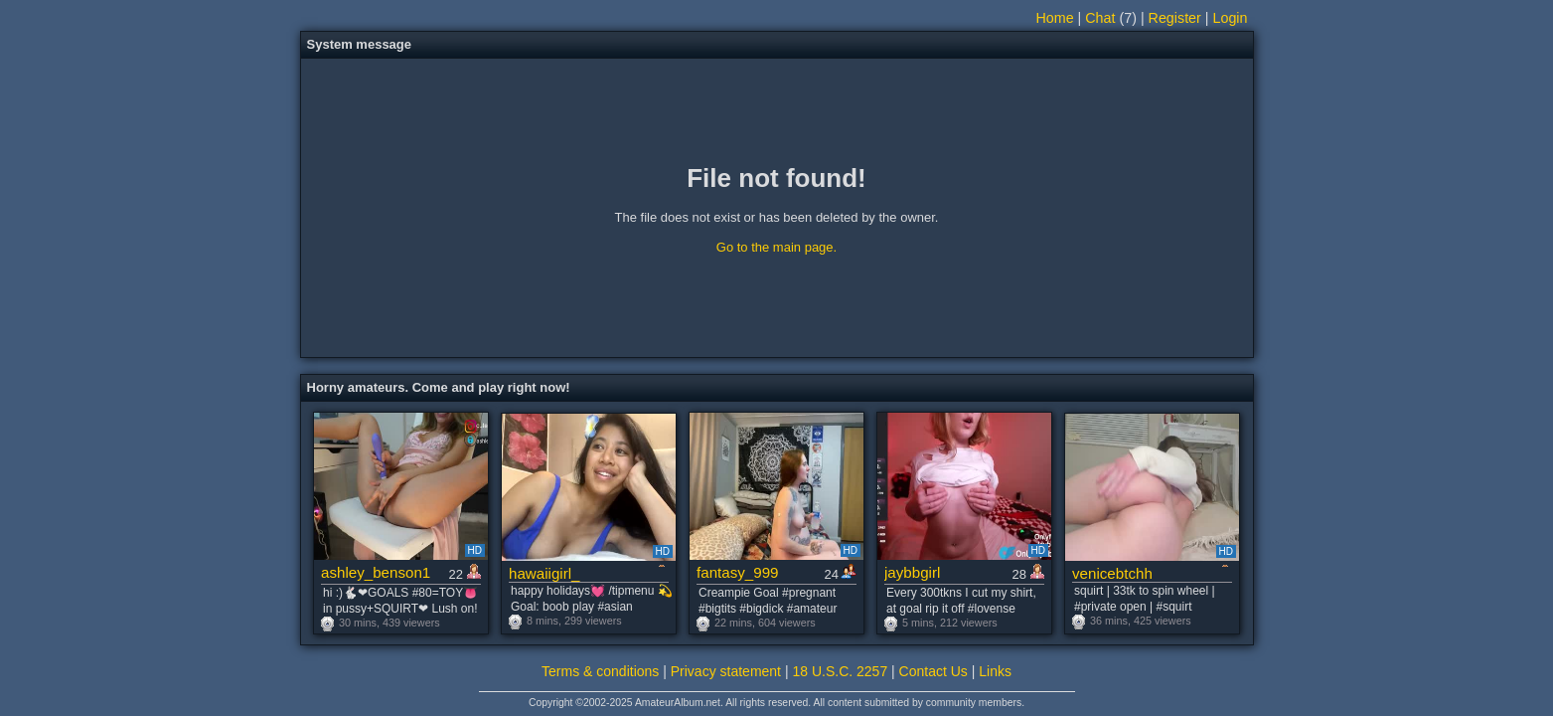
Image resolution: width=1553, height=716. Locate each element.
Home (1054, 18)
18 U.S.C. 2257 (839, 671)
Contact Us (933, 671)
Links (995, 671)
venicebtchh (1112, 573)
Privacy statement (726, 671)
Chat (1100, 18)
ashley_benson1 (375, 572)
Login (1230, 18)
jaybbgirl (912, 572)
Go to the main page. (776, 247)
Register (1175, 18)
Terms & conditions (600, 671)
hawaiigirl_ (544, 573)
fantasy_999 (738, 572)
